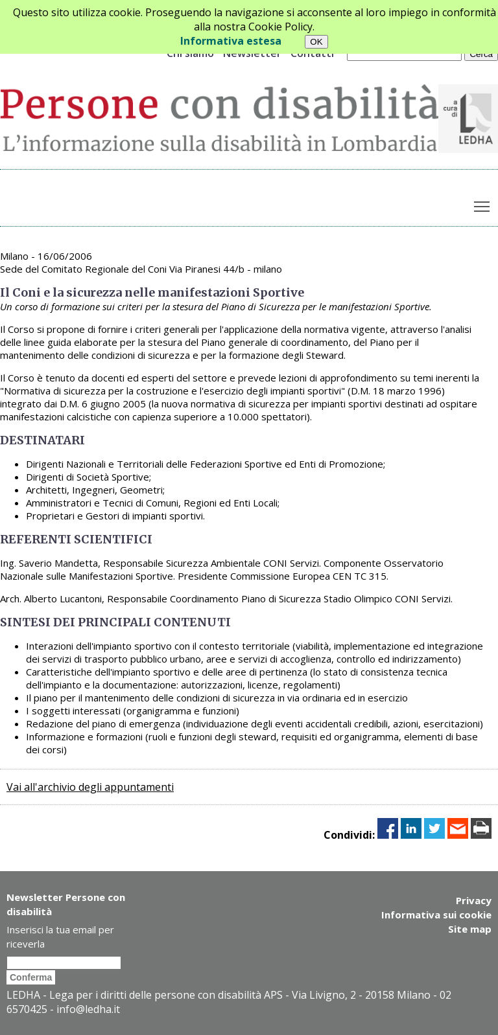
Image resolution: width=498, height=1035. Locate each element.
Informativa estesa (230, 41)
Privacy (474, 900)
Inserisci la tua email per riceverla (60, 936)
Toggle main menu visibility (483, 203)
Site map (470, 928)
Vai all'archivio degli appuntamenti (90, 787)
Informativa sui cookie (436, 914)
